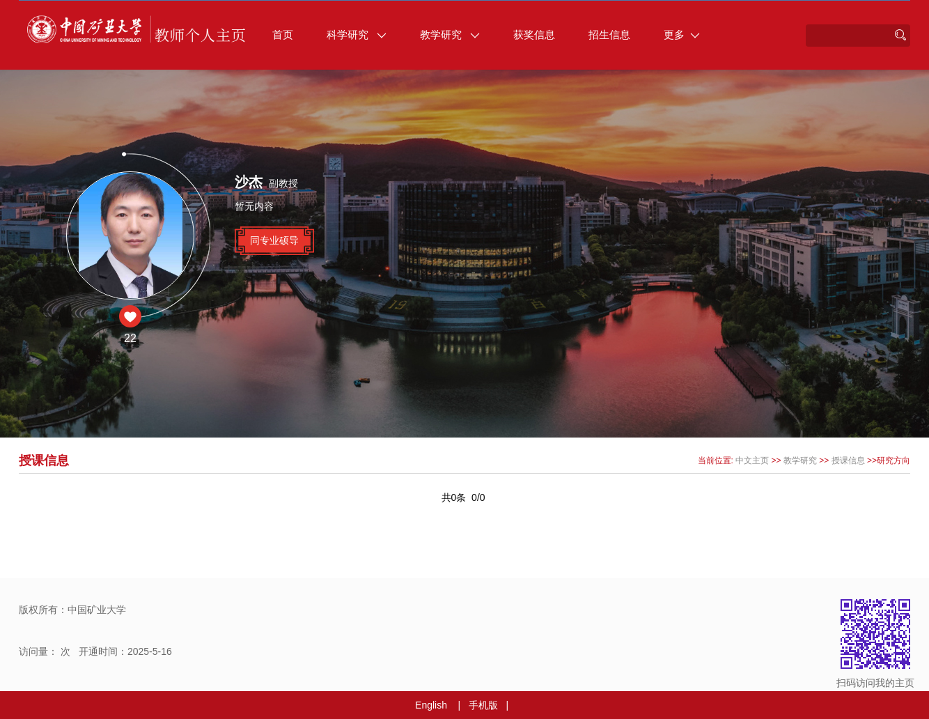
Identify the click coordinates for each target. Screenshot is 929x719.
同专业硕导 (274, 240)
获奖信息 (534, 34)
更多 (682, 34)
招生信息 (609, 34)
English (431, 705)
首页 (282, 34)
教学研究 (450, 34)
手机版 (483, 705)
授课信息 (848, 460)
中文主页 (752, 460)
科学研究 (357, 34)
